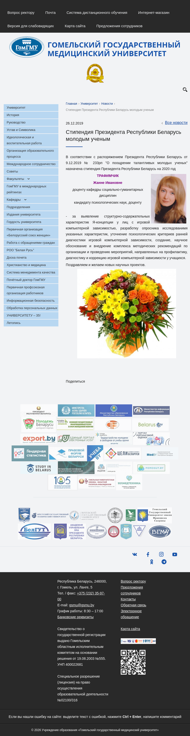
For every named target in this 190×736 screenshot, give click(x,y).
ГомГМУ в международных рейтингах (26, 189)
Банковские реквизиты (75, 617)
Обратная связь (133, 605)
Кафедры (14, 199)
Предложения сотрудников (119, 26)
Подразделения (18, 207)
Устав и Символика (21, 130)
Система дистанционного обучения (97, 12)
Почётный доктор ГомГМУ (26, 280)
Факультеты (15, 179)
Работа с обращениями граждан (31, 243)
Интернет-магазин (153, 12)
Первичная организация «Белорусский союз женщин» (28, 232)
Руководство (16, 122)
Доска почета (16, 257)
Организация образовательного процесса (30, 153)
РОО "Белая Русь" (20, 250)
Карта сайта (75, 26)
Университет (16, 107)
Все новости (174, 123)
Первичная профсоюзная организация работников (26, 290)
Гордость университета (24, 222)
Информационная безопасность (31, 300)
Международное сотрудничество (31, 164)
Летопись (14, 323)
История (13, 115)
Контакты (128, 599)
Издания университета (24, 214)
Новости (107, 103)
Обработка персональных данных (32, 308)
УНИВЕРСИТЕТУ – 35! (24, 315)
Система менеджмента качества (31, 272)
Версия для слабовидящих (30, 26)
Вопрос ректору (20, 12)
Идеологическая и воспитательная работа (24, 140)
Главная (71, 103)
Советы (12, 171)
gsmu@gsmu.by (81, 605)
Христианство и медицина (26, 265)
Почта (50, 12)
